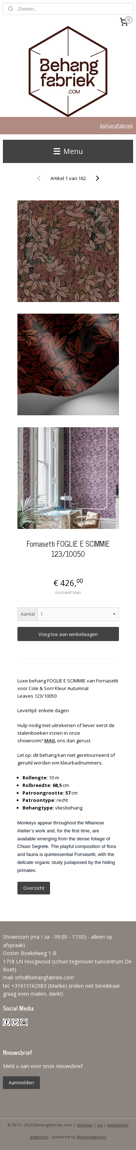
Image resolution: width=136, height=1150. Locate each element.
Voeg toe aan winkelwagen (68, 634)
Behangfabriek (116, 125)
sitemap (84, 1124)
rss (100, 1124)
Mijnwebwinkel (91, 1136)
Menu (68, 151)
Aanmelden (21, 1082)
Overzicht (33, 888)
